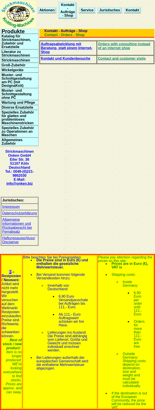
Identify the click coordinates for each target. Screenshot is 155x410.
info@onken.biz (19, 183)
